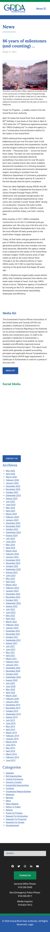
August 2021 (11, 643)
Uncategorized (12, 825)
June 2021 (11, 649)
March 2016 (11, 754)
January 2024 (12, 557)
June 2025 (11, 504)
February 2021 (12, 662)
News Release (12, 804)
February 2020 (12, 699)
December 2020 (13, 668)
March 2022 (11, 622)
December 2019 (13, 705)
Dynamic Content (14, 782)
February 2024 (12, 554)
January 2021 (12, 665)
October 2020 (12, 674)
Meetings (10, 794)
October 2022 (12, 600)
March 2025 (11, 514)
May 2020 (10, 689)
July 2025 (10, 501)
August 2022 (11, 606)
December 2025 (13, 486)
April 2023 (10, 581)
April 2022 (10, 618)
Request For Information (17, 816)
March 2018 (11, 742)
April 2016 (10, 751)
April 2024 (10, 548)
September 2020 (13, 677)
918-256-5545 (25, 887)
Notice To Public (13, 807)
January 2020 (12, 702)
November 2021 (13, 634)
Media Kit (10, 370)
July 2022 (10, 609)
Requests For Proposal (16, 819)
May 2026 (10, 471)
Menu (41, 8)
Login (30, 924)
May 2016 (10, 748)
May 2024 (10, 545)
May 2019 (10, 726)
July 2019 (10, 720)
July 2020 (10, 683)
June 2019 (11, 723)
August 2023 (11, 572)
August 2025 (11, 498)
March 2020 (11, 695)
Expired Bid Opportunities (17, 785)
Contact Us (12, 458)
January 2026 (12, 483)
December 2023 (13, 560)
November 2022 (13, 597)
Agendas (10, 773)
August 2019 (11, 717)
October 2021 (12, 637)
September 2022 (13, 603)
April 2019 (10, 729)
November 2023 (13, 563)
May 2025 (10, 508)
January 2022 (12, 628)
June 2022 (11, 612)
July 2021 (10, 646)
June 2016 (11, 745)
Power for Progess (14, 813)
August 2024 (11, 535)
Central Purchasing (14, 779)
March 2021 (11, 658)
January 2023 (12, 591)
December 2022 (13, 594)
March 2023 (11, 585)
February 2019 (12, 735)
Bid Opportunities (14, 776)
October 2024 (12, 529)
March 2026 (11, 477)
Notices (9, 810)
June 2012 (11, 760)
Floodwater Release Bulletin (18, 791)
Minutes (9, 797)
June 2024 (11, 541)
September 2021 (13, 640)
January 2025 (12, 520)
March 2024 (11, 551)
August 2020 (11, 680)
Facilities (10, 788)
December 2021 (13, 631)
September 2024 (13, 532)
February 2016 (12, 757)
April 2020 (10, 692)
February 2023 (12, 588)
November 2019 (13, 708)
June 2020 (11, 686)
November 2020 (13, 671)
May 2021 (10, 652)
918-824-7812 (25, 905)
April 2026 (10, 474)
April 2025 (10, 511)
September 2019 (13, 714)
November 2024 (13, 526)
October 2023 (12, 566)
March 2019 (11, 732)
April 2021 (10, 655)
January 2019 (12, 739)
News (8, 801)
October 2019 (12, 711)
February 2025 (12, 517)
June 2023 (11, 575)
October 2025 (12, 492)
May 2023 (10, 578)
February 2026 (12, 480)
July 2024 (10, 538)
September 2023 (13, 569)
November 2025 (13, 489)
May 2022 (10, 615)
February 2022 (12, 625)
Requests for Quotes (15, 822)
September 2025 (13, 495)
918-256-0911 (25, 896)
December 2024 (13, 523)
